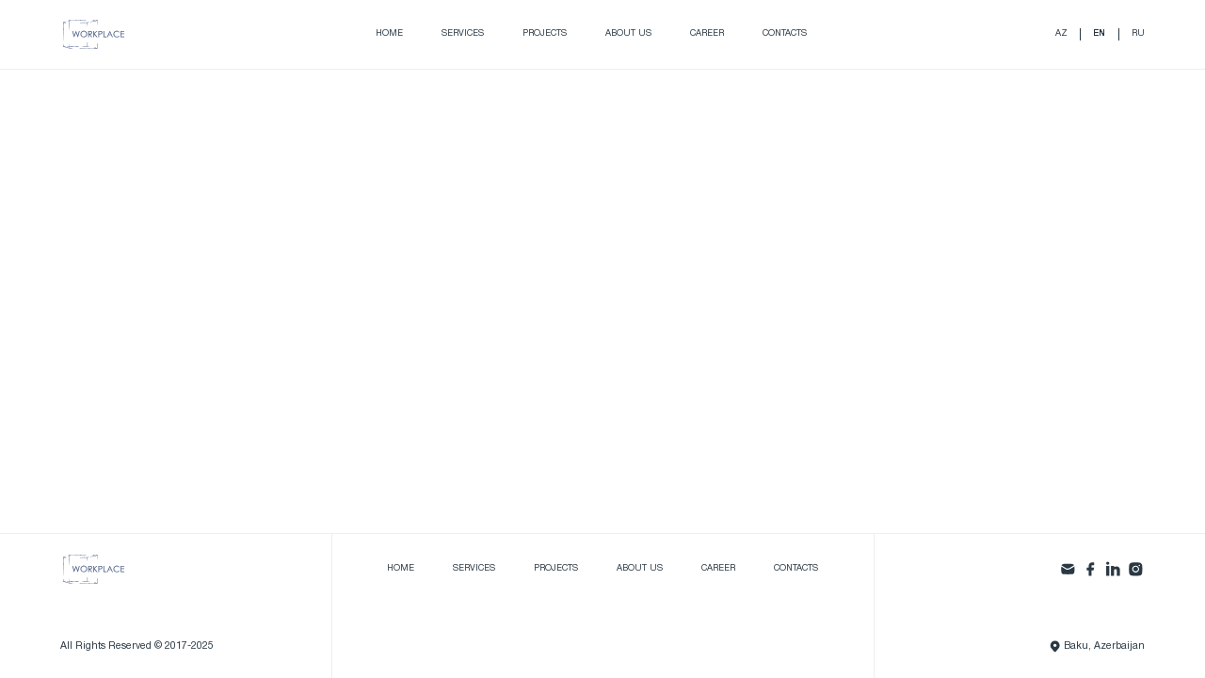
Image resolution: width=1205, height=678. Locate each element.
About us (628, 33)
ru (1138, 33)
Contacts (785, 33)
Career (707, 33)
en (1099, 33)
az (1061, 33)
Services (463, 33)
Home (389, 33)
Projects (544, 33)
